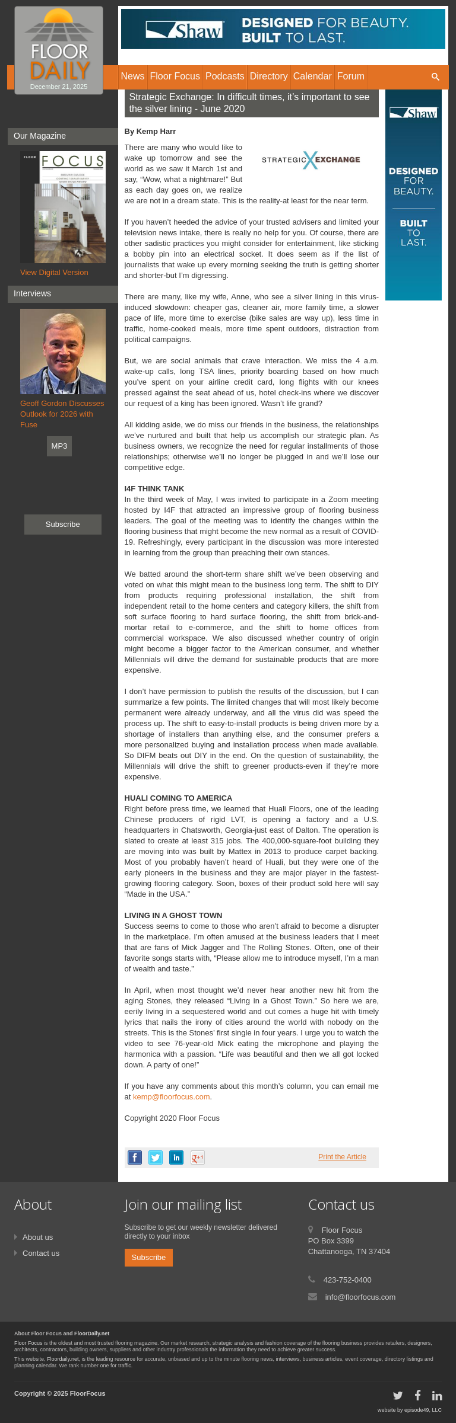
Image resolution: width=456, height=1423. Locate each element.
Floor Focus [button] (175, 76)
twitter (155, 1157)
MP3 (60, 446)
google (198, 1157)
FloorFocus (88, 1393)
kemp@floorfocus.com (171, 1096)
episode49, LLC (423, 1410)
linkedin (176, 1157)
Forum (351, 76)
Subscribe (63, 524)
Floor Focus (28, 1343)
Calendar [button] (312, 76)
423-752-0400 (348, 1279)
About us (38, 1237)
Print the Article (342, 1157)
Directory (269, 76)
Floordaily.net (62, 1359)
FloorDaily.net (91, 1333)
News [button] (133, 76)
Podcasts (225, 76)
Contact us (41, 1253)
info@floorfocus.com (360, 1297)
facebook (135, 1157)
